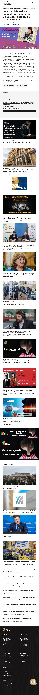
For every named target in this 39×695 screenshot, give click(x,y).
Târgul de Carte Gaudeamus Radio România (9, 656)
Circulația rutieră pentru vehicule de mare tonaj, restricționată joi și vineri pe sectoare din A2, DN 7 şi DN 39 (19, 591)
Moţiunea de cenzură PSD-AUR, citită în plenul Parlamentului (19, 477)
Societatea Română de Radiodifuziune (25, 655)
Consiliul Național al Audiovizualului (24, 662)
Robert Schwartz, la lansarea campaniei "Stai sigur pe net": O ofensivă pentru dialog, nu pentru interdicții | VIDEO (19, 322)
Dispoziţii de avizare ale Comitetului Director (19, 108)
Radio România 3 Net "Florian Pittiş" (7, 640)
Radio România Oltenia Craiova (24, 639)
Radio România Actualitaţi (6, 634)
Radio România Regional (6, 662)
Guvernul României (22, 657)
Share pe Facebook (10, 85)
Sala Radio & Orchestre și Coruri (7, 675)
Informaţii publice (10, 8)
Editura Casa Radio (5, 657)
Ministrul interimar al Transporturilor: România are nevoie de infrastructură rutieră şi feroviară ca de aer (19, 584)
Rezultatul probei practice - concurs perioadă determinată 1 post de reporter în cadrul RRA (19, 99)
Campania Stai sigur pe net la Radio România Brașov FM (19, 95)
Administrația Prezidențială (23, 656)
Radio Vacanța (22, 649)
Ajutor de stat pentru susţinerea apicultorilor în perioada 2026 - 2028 (19, 501)
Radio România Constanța (23, 638)
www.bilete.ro (18, 78)
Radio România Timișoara (23, 644)
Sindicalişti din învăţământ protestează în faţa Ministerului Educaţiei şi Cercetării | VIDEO (19, 553)
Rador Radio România (6, 671)
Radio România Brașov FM (23, 634)
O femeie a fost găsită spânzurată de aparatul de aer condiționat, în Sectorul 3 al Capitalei (19, 570)
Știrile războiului (5, 661)
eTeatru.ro (4, 644)
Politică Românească (6, 660)
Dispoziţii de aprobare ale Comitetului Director (19, 106)
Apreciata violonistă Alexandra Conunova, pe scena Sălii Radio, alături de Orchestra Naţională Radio (19, 381)
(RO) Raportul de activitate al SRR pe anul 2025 (19, 97)
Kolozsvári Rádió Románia (23, 646)
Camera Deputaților (22, 661)
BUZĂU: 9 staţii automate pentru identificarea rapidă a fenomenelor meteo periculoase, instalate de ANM (19, 605)
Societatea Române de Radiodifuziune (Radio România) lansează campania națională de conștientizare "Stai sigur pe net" (19, 352)
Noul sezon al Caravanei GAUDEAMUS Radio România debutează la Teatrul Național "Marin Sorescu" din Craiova (19, 294)
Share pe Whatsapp (23, 85)
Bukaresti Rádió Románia (23, 645)
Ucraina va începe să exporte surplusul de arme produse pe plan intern (19, 619)
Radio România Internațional (7, 639)
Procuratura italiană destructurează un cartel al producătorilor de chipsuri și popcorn (19, 612)
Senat (20, 660)
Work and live (4, 667)
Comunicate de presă (17, 8)
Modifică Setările (6, 685)
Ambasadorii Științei (5, 666)
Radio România (5, 8)
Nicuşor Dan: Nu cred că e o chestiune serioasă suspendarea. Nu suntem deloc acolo (19, 527)
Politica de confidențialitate (8, 683)
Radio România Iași (22, 640)
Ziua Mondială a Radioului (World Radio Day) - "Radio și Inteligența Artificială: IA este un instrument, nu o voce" (19, 411)
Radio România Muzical (6, 638)
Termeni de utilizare (6, 682)
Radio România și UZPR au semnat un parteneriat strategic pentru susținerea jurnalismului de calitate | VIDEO (19, 236)
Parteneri (4, 680)
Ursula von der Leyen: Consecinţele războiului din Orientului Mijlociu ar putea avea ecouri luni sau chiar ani (19, 577)
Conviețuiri (4, 655)
